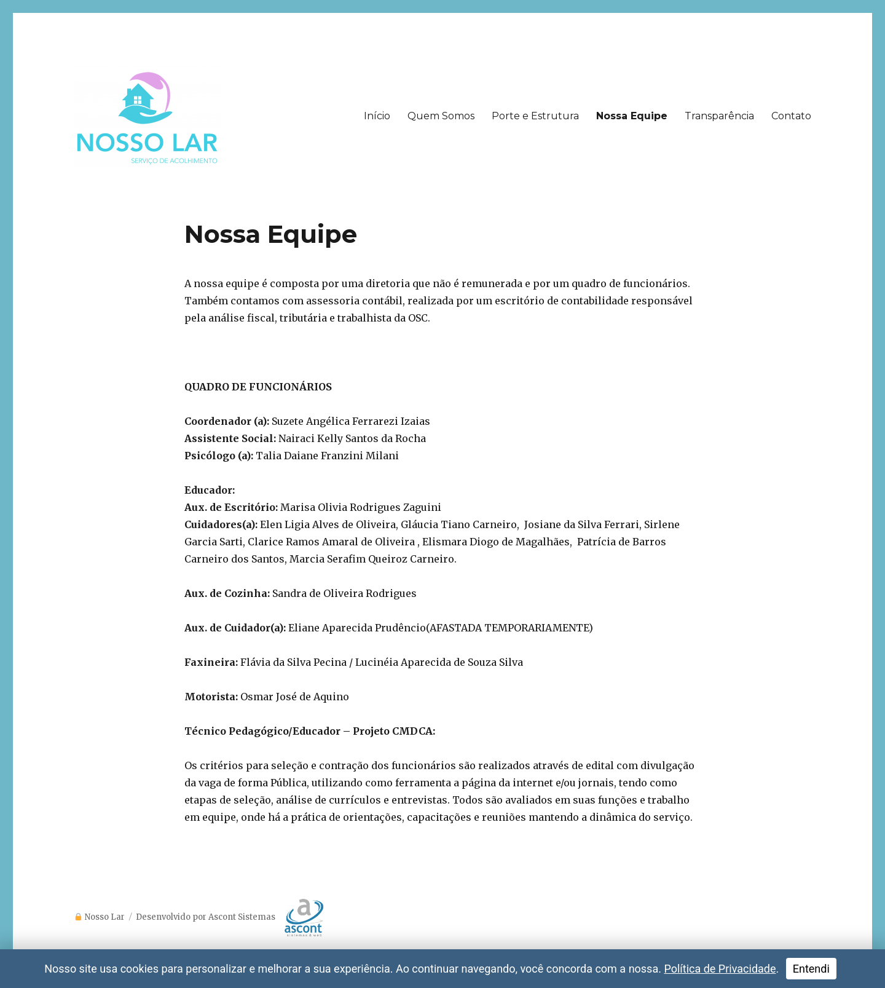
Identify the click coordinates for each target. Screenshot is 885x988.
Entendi (811, 968)
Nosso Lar (105, 917)
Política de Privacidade (720, 968)
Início (377, 116)
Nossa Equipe (631, 116)
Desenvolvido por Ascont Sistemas (229, 917)
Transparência (719, 116)
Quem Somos (440, 116)
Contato (791, 116)
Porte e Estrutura (535, 116)
